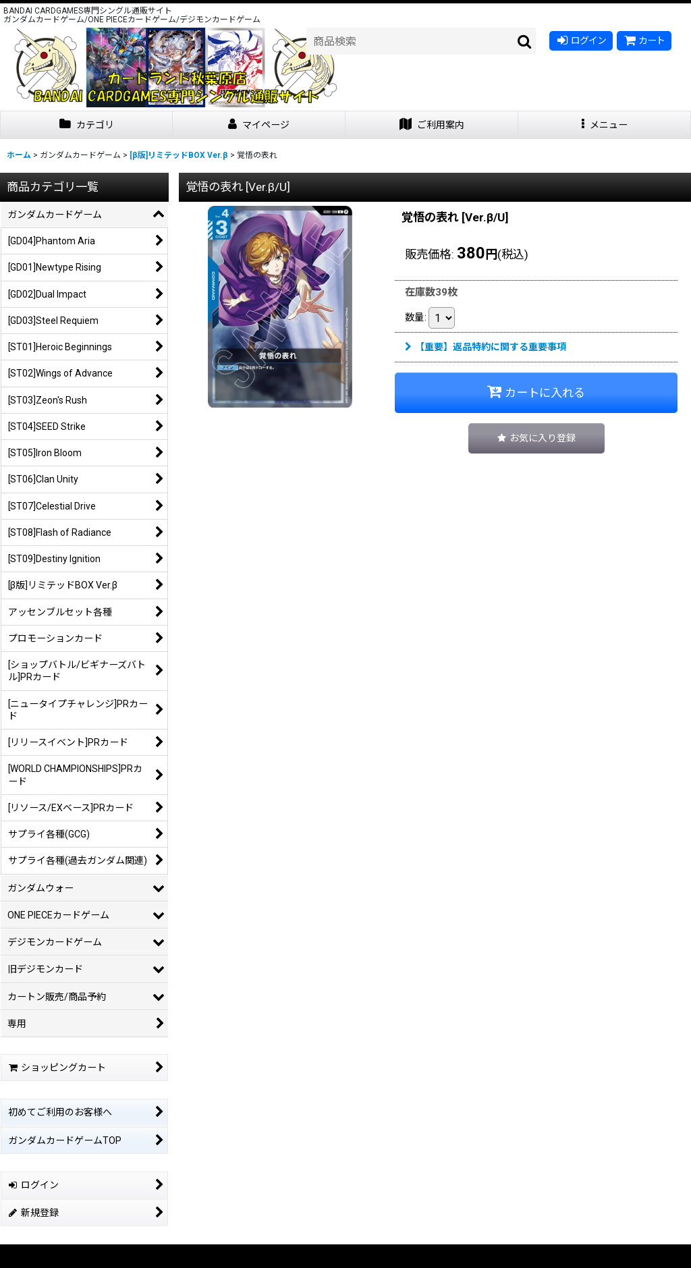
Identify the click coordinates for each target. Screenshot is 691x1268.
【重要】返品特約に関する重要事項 (485, 346)
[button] (604, 125)
